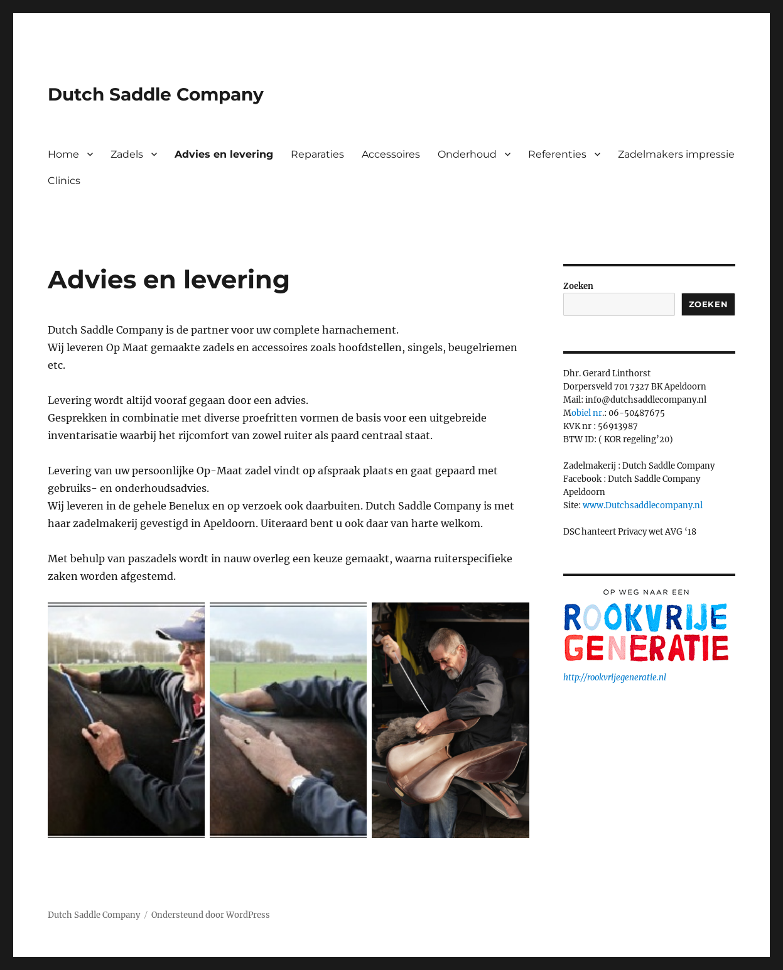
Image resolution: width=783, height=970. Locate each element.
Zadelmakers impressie (676, 154)
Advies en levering (224, 154)
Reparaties (317, 154)
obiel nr (586, 413)
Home (63, 154)
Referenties (557, 154)
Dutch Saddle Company (156, 94)
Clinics (64, 181)
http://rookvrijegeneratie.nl (614, 677)
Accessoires (391, 154)
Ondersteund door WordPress (210, 915)
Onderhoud (467, 154)
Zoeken (578, 286)
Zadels (127, 154)
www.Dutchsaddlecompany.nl (643, 505)
